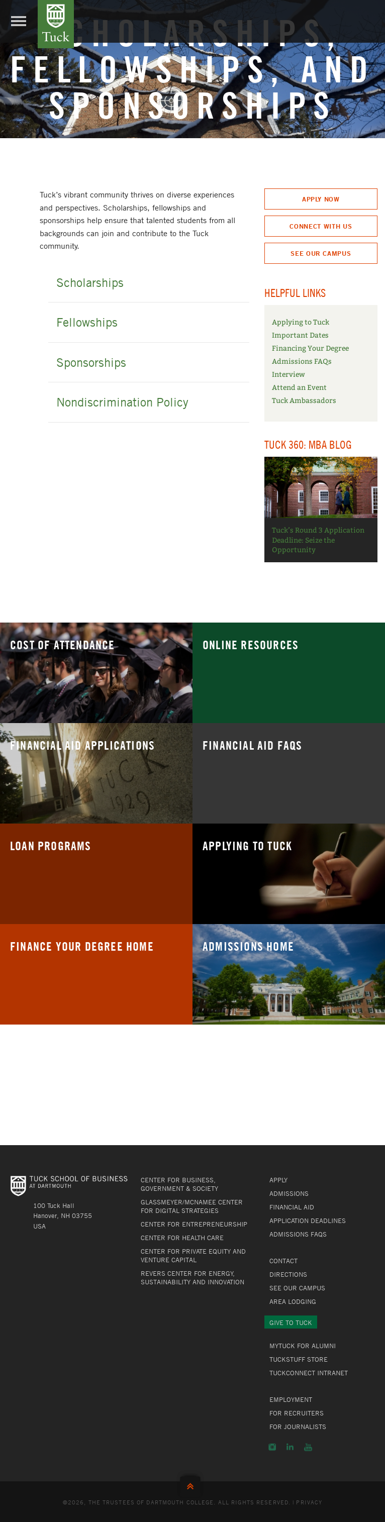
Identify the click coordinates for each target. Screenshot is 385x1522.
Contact (283, 1261)
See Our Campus (321, 253)
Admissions (289, 1193)
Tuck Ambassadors (304, 400)
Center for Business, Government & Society (179, 1184)
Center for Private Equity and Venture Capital (193, 1255)
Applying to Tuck (300, 322)
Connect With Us (321, 226)
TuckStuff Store (298, 1359)
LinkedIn (290, 1447)
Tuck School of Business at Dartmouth (56, 24)
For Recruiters (296, 1413)
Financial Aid (291, 1207)
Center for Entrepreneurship (194, 1224)
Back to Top (192, 1484)
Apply (278, 1180)
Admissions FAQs (302, 361)
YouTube (308, 1447)
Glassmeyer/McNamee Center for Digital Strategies (192, 1206)
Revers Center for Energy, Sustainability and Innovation (192, 1277)
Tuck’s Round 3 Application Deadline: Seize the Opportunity (318, 540)
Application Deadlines (307, 1220)
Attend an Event (299, 387)
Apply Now (321, 199)
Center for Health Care (182, 1238)
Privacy (309, 1501)
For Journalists (297, 1427)
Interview (288, 374)
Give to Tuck (290, 1322)
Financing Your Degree (310, 348)
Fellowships (87, 322)
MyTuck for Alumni (302, 1346)
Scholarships (90, 282)
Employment (290, 1399)
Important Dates (300, 335)
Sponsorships (91, 362)
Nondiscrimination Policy (122, 402)
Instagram (272, 1447)
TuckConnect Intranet (308, 1373)
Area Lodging (292, 1301)
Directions (288, 1274)
